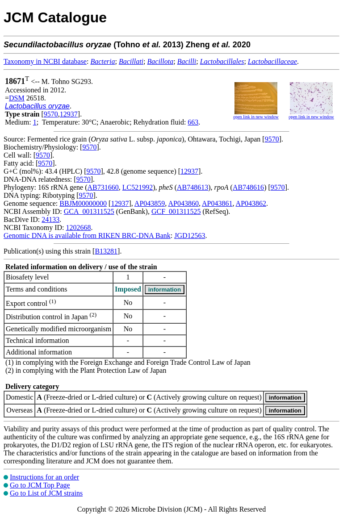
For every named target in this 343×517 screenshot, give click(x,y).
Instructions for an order (44, 477)
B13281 (106, 251)
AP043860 (183, 203)
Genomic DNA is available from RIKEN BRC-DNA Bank (87, 235)
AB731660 (103, 187)
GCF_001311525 (176, 211)
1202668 (78, 227)
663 (193, 122)
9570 (51, 114)
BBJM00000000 (83, 203)
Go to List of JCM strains (46, 493)
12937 (69, 114)
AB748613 (192, 187)
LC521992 (137, 187)
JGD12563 (189, 235)
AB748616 (248, 187)
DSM (17, 98)
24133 (50, 219)
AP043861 (217, 203)
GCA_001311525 (89, 211)
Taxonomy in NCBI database (45, 61)
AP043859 (149, 203)
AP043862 (251, 203)
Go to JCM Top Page (40, 485)
